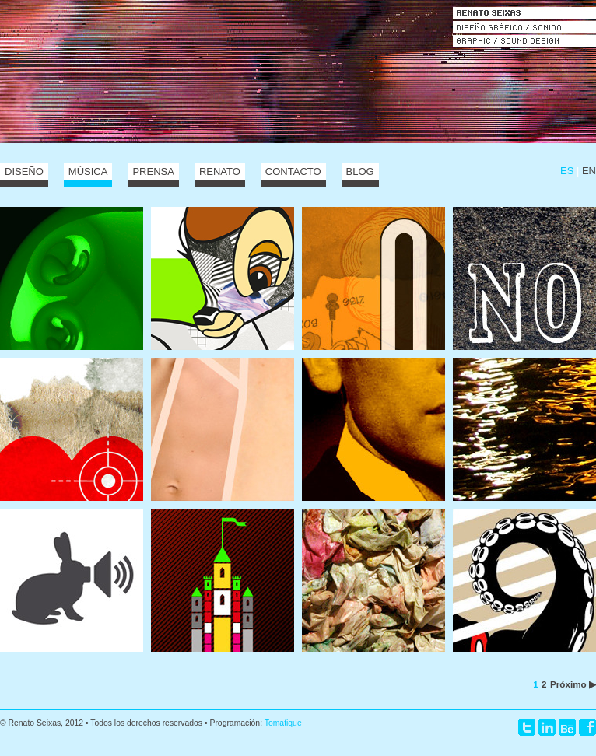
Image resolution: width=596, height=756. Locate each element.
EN (589, 171)
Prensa (153, 171)
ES (566, 171)
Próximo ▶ (573, 684)
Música (88, 171)
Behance (567, 727)
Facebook (587, 727)
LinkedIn (547, 727)
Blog (360, 171)
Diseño (24, 171)
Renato (219, 171)
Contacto (293, 171)
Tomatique (283, 723)
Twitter (526, 727)
